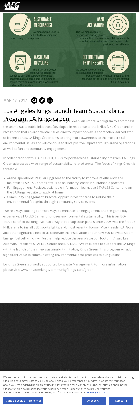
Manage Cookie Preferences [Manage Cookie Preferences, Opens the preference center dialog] (23, 401)
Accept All (93, 401)
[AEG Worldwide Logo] (11, 6)
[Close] (132, 379)
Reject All (121, 401)
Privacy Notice (96, 393)
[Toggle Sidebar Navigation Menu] (133, 6)
